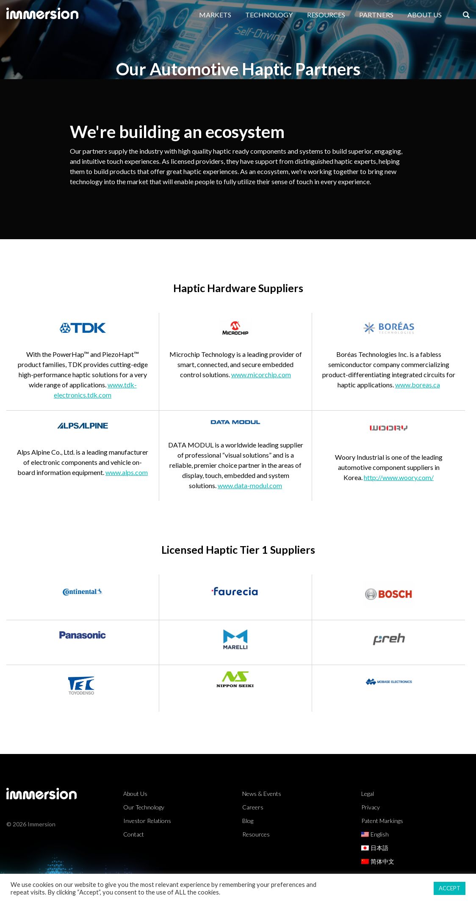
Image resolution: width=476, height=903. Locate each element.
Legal (367, 793)
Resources (326, 15)
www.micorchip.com (261, 374)
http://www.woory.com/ (399, 477)
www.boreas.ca (417, 385)
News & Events (261, 793)
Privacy (370, 807)
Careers (252, 807)
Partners (376, 15)
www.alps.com (126, 472)
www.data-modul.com (250, 485)
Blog (247, 820)
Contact (133, 834)
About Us (424, 15)
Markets (215, 15)
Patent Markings (382, 820)
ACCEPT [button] (449, 888)
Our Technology (143, 807)
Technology (269, 15)
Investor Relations (147, 820)
